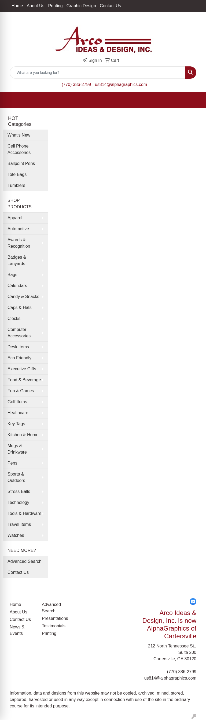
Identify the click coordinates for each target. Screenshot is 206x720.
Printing (55, 5)
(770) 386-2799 (76, 84)
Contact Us (110, 5)
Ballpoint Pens (21, 163)
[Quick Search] (97, 72)
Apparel (15, 218)
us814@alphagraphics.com (121, 84)
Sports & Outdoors (16, 477)
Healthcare (18, 412)
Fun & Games (21, 391)
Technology (18, 502)
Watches (16, 535)
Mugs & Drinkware (17, 448)
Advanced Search (24, 561)
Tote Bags (17, 174)
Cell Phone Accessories (19, 149)
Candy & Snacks (23, 296)
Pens (12, 463)
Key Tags (16, 423)
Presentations (55, 618)
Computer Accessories (19, 332)
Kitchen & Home (23, 434)
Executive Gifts (22, 369)
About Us (36, 5)
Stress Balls (19, 491)
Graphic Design (81, 5)
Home (17, 5)
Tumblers (16, 185)
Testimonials (53, 626)
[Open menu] (195, 100)
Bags (12, 274)
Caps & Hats (20, 307)
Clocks (14, 318)
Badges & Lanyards (17, 260)
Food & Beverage (24, 380)
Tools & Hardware (24, 513)
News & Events (17, 630)
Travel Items (19, 524)
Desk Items (18, 347)
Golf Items (17, 401)
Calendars (17, 285)
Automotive (18, 229)
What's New (19, 135)
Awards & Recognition (19, 243)
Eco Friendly (19, 358)
